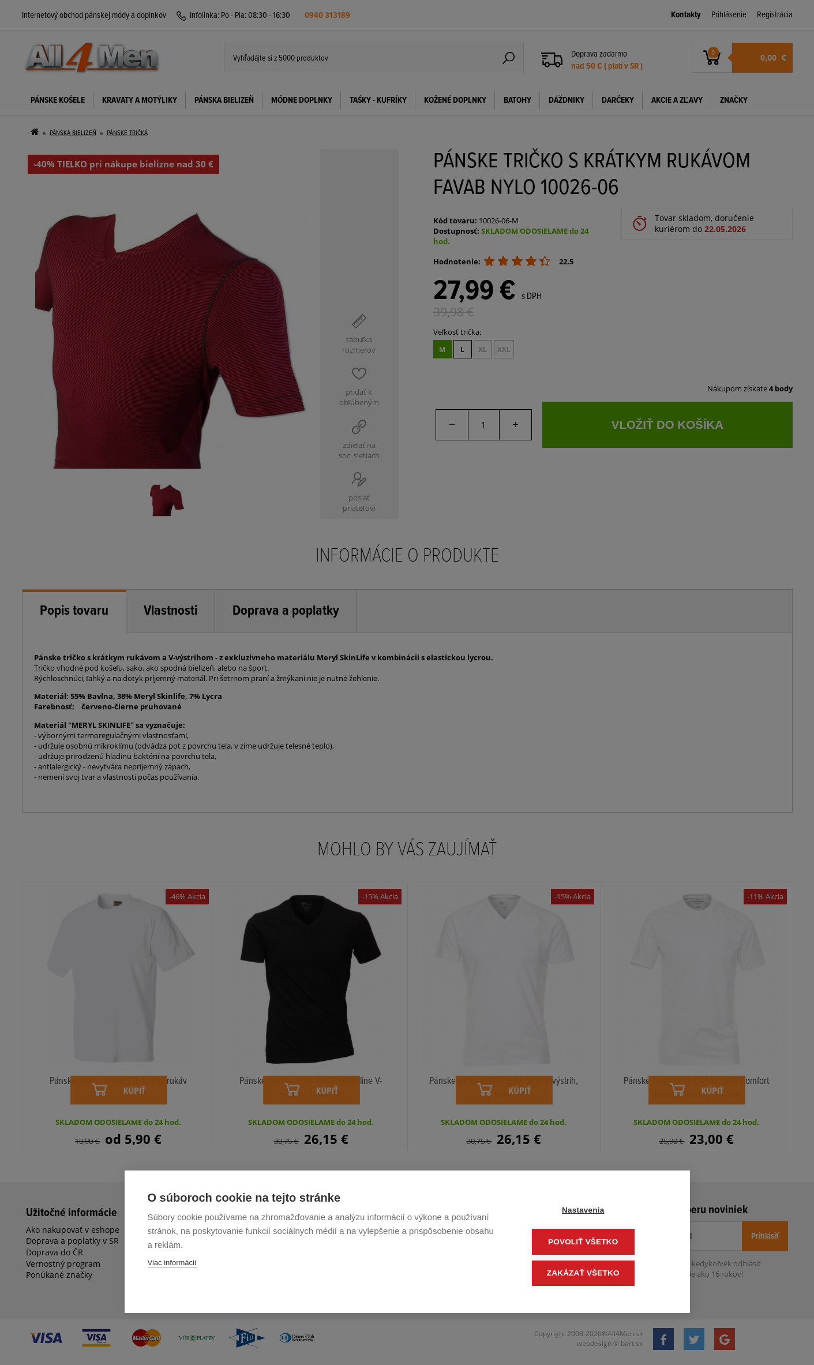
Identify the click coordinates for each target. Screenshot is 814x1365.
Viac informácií (172, 1265)
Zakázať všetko (597, 1273)
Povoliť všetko (597, 1243)
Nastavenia (597, 1212)
